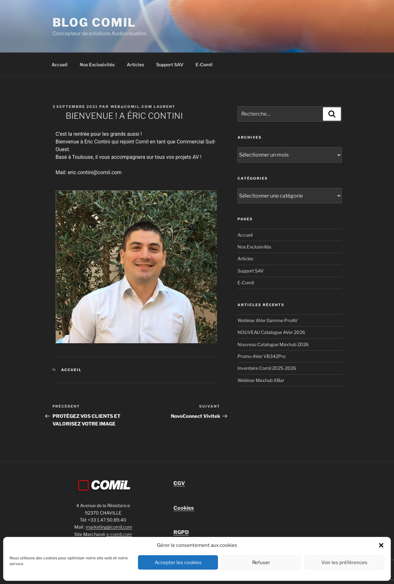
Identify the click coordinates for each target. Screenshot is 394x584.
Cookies (183, 508)
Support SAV (169, 64)
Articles (135, 64)
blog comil (94, 22)
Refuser (261, 562)
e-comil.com (119, 534)
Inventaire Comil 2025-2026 (266, 368)
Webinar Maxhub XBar (260, 380)
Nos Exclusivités (97, 64)
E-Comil (204, 64)
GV (179, 483)
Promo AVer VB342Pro (261, 356)
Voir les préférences (344, 562)
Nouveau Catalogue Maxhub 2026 (273, 344)
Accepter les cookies (178, 562)
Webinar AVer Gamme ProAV (267, 320)
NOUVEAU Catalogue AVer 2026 (271, 332)
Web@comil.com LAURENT (143, 106)
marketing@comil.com (109, 527)
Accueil (60, 64)
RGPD (181, 532)
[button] (381, 545)
